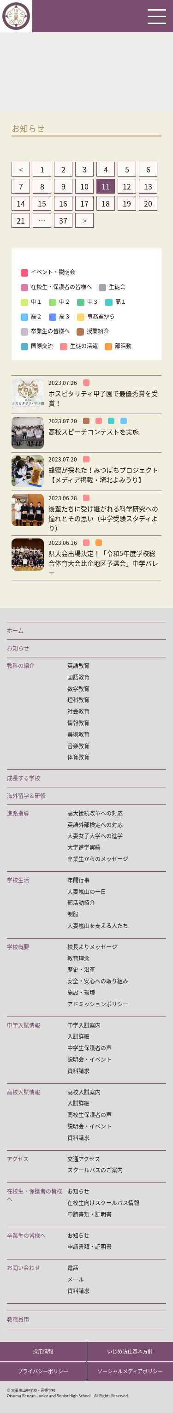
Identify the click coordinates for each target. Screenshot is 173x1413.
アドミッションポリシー (97, 1004)
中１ (31, 301)
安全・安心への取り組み (97, 981)
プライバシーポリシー (43, 1371)
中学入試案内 (84, 1025)
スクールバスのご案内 (95, 1170)
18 (105, 203)
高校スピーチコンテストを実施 (93, 431)
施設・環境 (81, 993)
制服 (72, 914)
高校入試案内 (84, 1092)
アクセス (18, 1159)
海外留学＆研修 (26, 796)
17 (84, 203)
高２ (31, 316)
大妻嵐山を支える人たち (97, 926)
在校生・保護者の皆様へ (56, 287)
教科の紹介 (21, 666)
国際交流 (37, 346)
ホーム (15, 631)
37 (63, 220)
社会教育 (78, 711)
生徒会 (112, 287)
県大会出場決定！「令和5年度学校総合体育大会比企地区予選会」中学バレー (103, 563)
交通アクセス (83, 1159)
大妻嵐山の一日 (86, 892)
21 (21, 220)
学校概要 (18, 947)
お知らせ (18, 648)
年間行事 (78, 880)
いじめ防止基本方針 (130, 1351)
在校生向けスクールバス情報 (103, 1203)
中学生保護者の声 (89, 1048)
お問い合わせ (23, 1268)
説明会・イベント (89, 1060)
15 (42, 203)
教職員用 (18, 1320)
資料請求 (78, 1071)
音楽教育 (78, 746)
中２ (59, 301)
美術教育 (78, 735)
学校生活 (18, 880)
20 (148, 203)
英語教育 (78, 666)
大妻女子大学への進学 (95, 836)
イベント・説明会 (48, 272)
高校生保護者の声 (89, 1115)
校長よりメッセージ (92, 947)
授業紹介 (93, 331)
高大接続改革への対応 (95, 813)
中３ (87, 301)
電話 (72, 1268)
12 (127, 186)
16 (63, 203)
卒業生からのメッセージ (97, 859)
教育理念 (78, 959)
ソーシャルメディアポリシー (130, 1371)
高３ (59, 316)
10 (84, 186)
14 (21, 203)
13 (148, 186)
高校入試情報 (23, 1092)
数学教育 (78, 689)
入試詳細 (78, 1037)
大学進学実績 (84, 847)
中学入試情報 (23, 1025)
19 (127, 203)
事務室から (96, 316)
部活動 (118, 346)
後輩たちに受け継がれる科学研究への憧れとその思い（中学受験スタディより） (103, 518)
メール (75, 1279)
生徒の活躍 (79, 346)
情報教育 (78, 723)
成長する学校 (23, 778)
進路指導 (18, 813)
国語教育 (78, 677)
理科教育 (78, 700)
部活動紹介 (81, 903)
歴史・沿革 (81, 970)
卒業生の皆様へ (45, 331)
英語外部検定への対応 (95, 825)
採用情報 (43, 1351)
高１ (115, 301)
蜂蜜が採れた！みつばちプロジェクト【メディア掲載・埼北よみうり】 (103, 474)
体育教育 (78, 757)
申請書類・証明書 (89, 1214)
